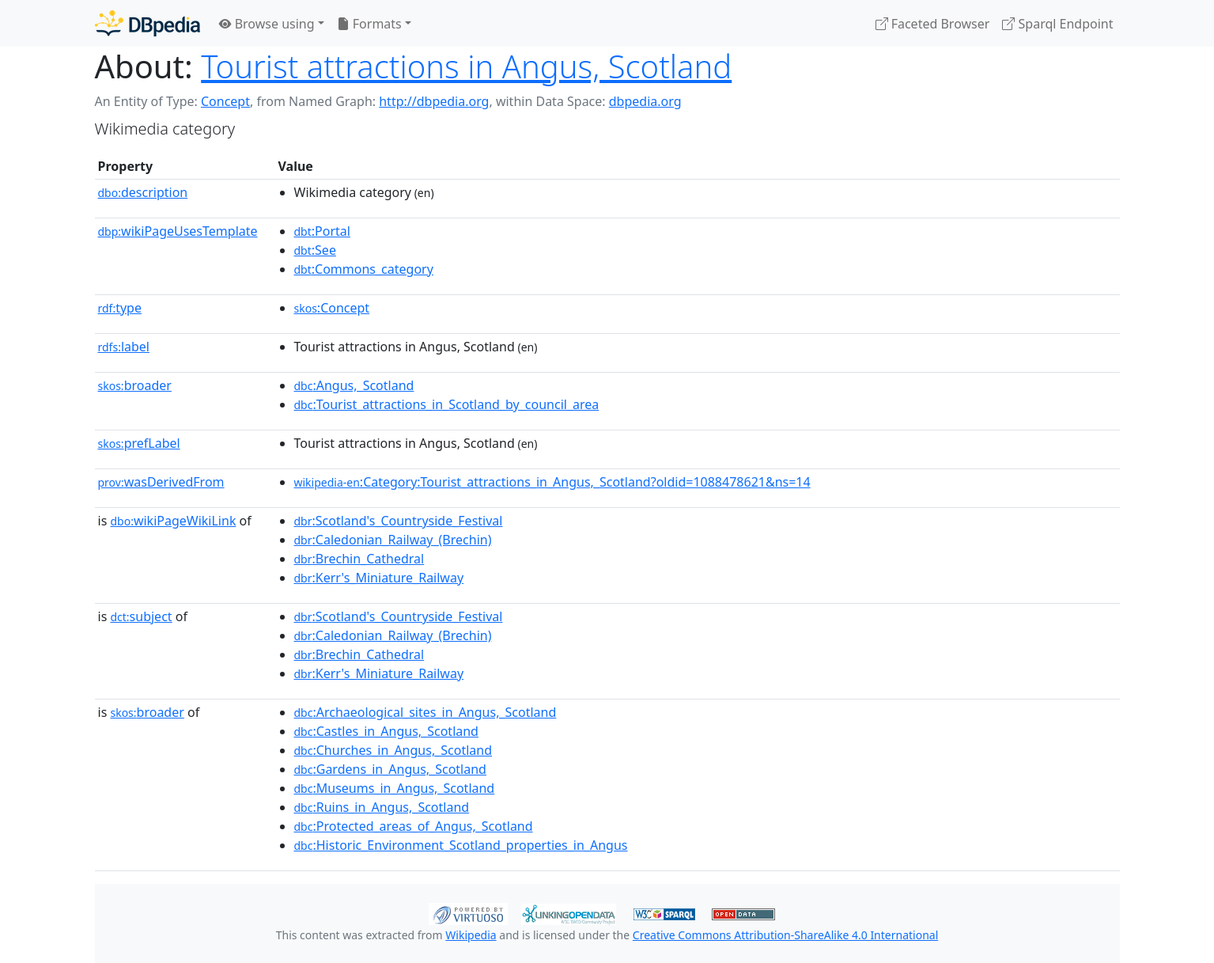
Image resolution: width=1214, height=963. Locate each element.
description (143, 192)
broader (135, 385)
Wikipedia (470, 934)
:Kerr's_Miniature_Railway (379, 577)
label (124, 346)
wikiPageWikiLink (173, 520)
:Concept (332, 308)
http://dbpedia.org (434, 101)
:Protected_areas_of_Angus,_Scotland (413, 826)
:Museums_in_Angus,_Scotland (394, 788)
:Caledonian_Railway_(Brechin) (393, 539)
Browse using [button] (267, 23)
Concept (225, 101)
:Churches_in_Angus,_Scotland (393, 750)
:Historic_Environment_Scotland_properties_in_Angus (461, 845)
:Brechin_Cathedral (359, 558)
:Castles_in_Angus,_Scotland (386, 731)
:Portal (322, 231)
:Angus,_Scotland (354, 385)
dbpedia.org (645, 101)
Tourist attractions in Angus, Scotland (466, 66)
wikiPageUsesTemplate (178, 231)
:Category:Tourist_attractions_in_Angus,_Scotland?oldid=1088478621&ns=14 (552, 482)
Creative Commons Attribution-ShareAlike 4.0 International (785, 934)
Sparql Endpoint (1057, 23)
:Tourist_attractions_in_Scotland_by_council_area (446, 404)
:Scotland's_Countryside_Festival (398, 520)
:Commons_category (363, 269)
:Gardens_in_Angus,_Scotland (390, 769)
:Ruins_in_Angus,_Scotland (382, 807)
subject (141, 616)
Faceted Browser (933, 23)
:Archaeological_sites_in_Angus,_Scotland (425, 712)
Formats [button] (369, 23)
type (120, 308)
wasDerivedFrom (161, 482)
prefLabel (139, 443)
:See (315, 250)
